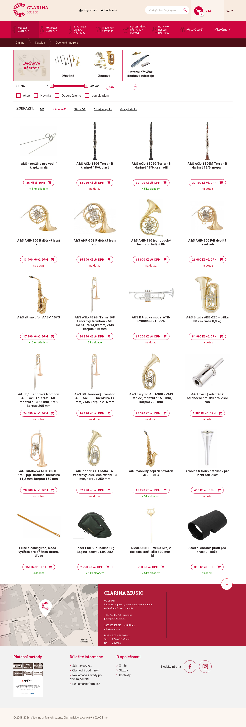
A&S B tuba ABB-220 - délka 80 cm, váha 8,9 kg (207, 319)
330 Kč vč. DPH (204, 567)
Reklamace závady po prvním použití (86, 677)
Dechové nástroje (67, 42)
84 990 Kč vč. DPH (204, 336)
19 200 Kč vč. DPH (148, 336)
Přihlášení (111, 10)
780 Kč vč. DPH (148, 567)
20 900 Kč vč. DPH (35, 490)
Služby (123, 670)
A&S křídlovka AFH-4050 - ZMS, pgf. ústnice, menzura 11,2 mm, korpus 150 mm (38, 475)
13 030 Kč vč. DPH (92, 182)
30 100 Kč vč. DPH (148, 182)
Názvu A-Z (59, 109)
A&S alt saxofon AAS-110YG (38, 317)
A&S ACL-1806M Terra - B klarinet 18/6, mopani (207, 165)
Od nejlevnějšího (103, 109)
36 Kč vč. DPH (35, 182)
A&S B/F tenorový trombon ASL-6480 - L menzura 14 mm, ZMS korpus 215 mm (95, 398)
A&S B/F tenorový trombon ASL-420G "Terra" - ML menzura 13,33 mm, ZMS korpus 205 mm (38, 400)
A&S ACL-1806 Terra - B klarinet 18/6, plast (94, 165)
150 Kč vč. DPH (35, 567)
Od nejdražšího (128, 109)
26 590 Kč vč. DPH (148, 413)
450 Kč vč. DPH (204, 490)
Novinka (45, 95)
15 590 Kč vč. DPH (92, 259)
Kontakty (125, 675)
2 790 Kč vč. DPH (91, 567)
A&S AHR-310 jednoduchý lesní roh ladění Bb (151, 242)
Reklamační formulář (86, 684)
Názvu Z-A (80, 109)
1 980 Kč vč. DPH (204, 413)
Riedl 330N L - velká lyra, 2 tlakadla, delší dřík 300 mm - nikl (151, 552)
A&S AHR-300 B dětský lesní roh (38, 242)
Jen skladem (100, 95)
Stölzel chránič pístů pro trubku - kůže (207, 550)
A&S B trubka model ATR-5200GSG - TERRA (151, 319)
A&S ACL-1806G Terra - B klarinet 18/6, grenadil (151, 165)
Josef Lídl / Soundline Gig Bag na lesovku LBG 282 (95, 550)
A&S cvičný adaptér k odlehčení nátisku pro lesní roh (207, 398)
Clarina (20, 42)
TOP (42, 109)
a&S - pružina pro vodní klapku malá (39, 165)
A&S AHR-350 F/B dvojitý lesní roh (207, 242)
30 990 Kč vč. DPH (92, 336)
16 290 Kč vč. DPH (92, 413)
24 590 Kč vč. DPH (35, 413)
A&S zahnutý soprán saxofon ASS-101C (151, 473)
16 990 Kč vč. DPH (148, 259)
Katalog (40, 42)
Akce (26, 95)
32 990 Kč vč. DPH (92, 490)
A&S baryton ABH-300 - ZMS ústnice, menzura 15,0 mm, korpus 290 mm (151, 398)
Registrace (90, 10)
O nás (123, 665)
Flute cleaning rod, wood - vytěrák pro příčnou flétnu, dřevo (38, 552)
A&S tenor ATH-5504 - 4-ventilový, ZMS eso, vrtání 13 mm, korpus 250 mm (95, 475)
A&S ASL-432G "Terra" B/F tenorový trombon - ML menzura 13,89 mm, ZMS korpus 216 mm (95, 323)
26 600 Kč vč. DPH (204, 259)
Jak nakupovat (81, 665)
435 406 (94, 86)
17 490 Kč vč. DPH (35, 336)
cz (228, 10)
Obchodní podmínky (85, 670)
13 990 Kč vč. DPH (35, 259)
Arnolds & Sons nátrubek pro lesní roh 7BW (207, 473)
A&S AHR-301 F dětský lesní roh (95, 242)
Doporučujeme (71, 95)
